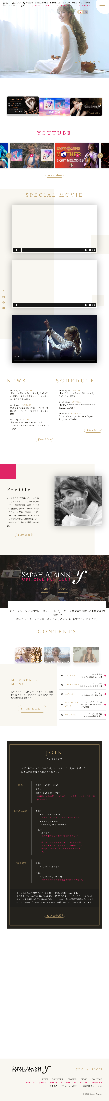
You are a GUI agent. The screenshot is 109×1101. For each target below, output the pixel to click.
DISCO (66, 3)
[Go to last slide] (9, 155)
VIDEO (36, 6)
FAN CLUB (85, 6)
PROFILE (55, 3)
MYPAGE (30, 1083)
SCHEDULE (41, 3)
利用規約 (53, 1086)
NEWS (30, 3)
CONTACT (85, 3)
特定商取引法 (89, 1086)
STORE (73, 6)
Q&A (74, 3)
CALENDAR (48, 6)
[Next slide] (100, 155)
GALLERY (62, 6)
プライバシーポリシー (70, 1086)
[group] (32, 155)
